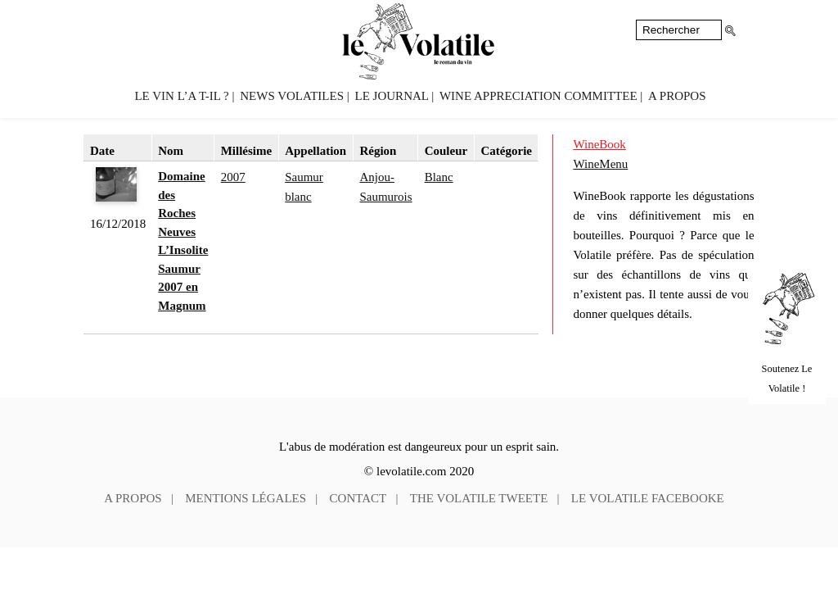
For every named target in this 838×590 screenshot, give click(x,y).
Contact (358, 498)
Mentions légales (245, 498)
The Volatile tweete (479, 498)
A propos (676, 95)
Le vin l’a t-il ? (181, 95)
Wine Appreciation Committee (538, 95)
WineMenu (600, 163)
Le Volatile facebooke (647, 498)
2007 (233, 177)
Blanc (439, 177)
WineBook (599, 144)
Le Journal (392, 95)
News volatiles (292, 95)
